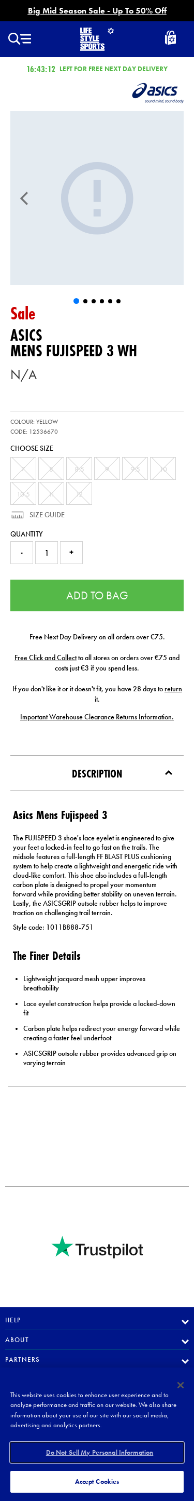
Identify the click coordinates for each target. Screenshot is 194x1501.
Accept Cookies (97, 1481)
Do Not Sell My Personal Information (100, 1452)
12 (79, 494)
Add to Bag (97, 595)
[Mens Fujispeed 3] (97, 198)
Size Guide (46, 514)
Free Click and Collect (45, 657)
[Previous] (24, 198)
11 (51, 494)
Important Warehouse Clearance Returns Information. (97, 716)
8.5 (79, 469)
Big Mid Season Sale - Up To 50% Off (97, 10)
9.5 (135, 469)
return (173, 688)
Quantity (26, 534)
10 (163, 469)
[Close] (180, 1385)
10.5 (23, 494)
